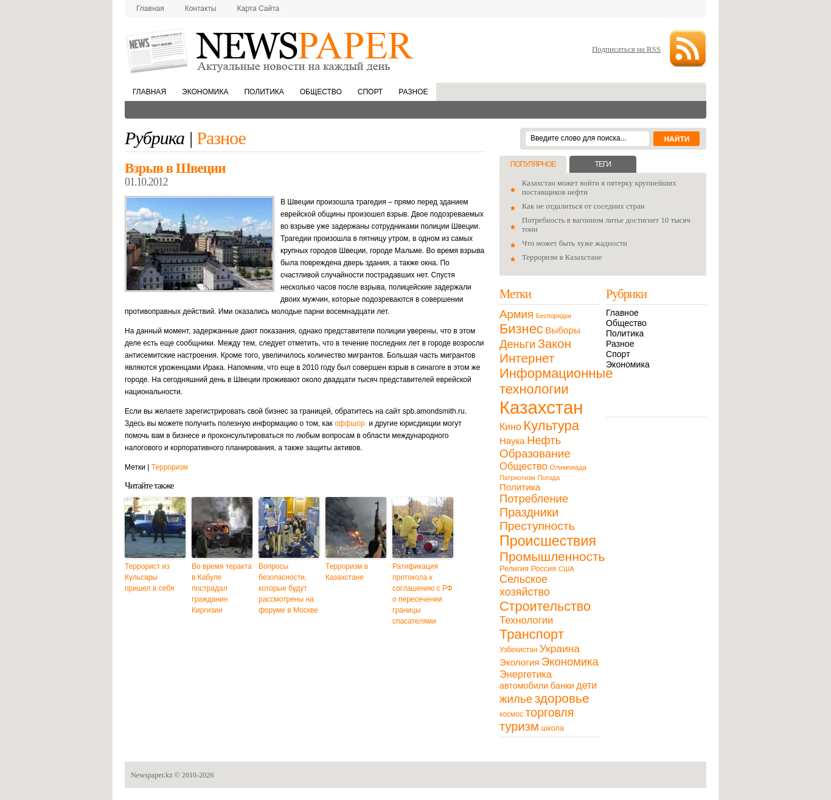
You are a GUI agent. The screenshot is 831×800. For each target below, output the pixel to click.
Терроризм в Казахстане (346, 572)
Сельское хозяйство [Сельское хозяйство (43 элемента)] (524, 585)
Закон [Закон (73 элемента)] (554, 343)
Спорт (370, 92)
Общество (321, 92)
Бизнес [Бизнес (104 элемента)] (521, 328)
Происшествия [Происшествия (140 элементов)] (547, 541)
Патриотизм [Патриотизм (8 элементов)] (517, 477)
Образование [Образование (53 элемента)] (535, 453)
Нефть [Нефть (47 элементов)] (544, 440)
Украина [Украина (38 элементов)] (560, 648)
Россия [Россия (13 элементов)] (543, 568)
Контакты (201, 8)
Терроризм (169, 467)
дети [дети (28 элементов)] (586, 685)
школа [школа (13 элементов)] (552, 727)
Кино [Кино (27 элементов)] (510, 427)
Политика (263, 92)
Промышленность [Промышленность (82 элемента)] (552, 556)
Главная (150, 8)
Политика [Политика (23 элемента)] (519, 487)
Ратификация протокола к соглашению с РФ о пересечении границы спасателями (422, 593)
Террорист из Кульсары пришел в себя (149, 577)
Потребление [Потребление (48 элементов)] (533, 498)
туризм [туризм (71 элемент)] (519, 726)
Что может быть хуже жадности (574, 243)
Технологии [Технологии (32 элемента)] (526, 620)
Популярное (532, 164)
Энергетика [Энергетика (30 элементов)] (525, 674)
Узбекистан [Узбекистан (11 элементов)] (518, 649)
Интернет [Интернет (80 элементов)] (526, 358)
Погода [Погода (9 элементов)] (548, 477)
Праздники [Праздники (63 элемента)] (528, 512)
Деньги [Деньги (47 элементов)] (517, 344)
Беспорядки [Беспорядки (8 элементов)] (553, 315)
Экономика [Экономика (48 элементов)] (570, 661)
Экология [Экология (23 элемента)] (519, 662)
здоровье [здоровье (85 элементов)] (562, 698)
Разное (413, 92)
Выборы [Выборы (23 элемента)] (562, 330)
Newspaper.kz (152, 775)
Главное (622, 313)
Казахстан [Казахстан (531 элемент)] (541, 407)
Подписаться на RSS (626, 49)
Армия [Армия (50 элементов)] (516, 314)
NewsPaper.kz (271, 50)
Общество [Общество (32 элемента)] (523, 466)
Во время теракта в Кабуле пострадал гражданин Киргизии (222, 588)
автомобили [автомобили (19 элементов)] (523, 685)
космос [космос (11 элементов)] (511, 714)
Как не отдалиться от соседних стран (583, 206)
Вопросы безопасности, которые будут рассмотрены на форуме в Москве (288, 588)
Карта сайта (258, 8)
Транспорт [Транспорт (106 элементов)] (531, 634)
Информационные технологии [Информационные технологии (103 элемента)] (556, 381)
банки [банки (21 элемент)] (562, 685)
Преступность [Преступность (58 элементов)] (537, 526)
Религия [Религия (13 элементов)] (514, 568)
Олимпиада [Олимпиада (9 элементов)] (568, 467)
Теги (603, 164)
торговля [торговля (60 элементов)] (550, 712)
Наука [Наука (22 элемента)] (512, 441)
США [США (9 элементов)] (566, 568)
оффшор (349, 423)
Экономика (205, 92)
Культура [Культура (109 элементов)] (551, 425)
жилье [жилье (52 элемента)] (515, 698)
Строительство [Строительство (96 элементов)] (545, 606)
